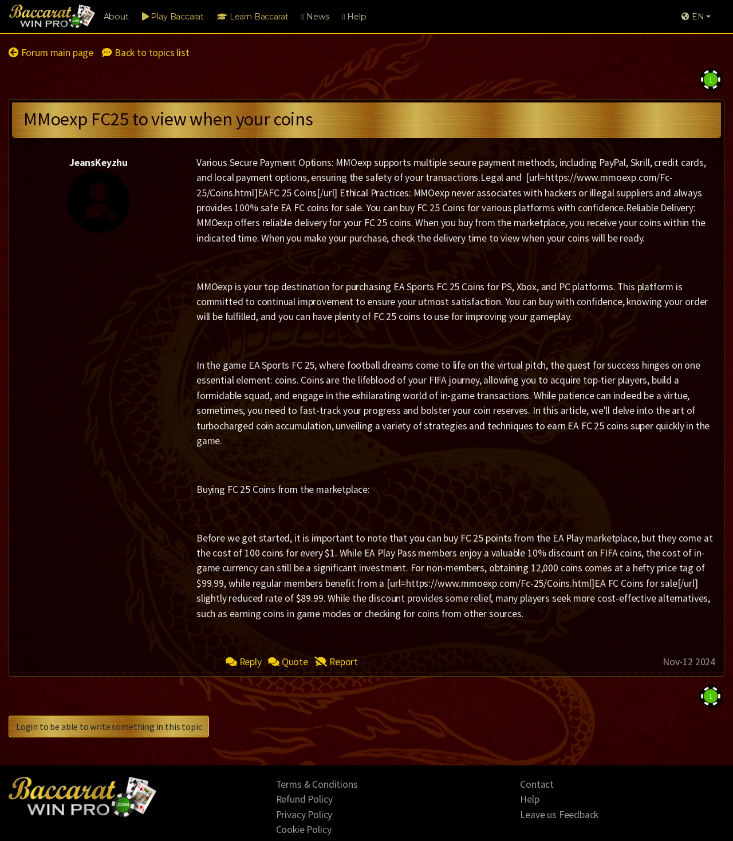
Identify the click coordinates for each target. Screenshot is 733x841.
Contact (537, 784)
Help (354, 16)
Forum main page (51, 52)
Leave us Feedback (559, 814)
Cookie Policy (304, 829)
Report (336, 662)
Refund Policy (304, 799)
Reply (244, 662)
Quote (288, 662)
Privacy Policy (304, 814)
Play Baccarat (173, 16)
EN (692, 16)
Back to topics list (145, 52)
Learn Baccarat (252, 16)
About (116, 16)
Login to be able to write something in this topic (109, 726)
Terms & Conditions (317, 784)
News (315, 16)
